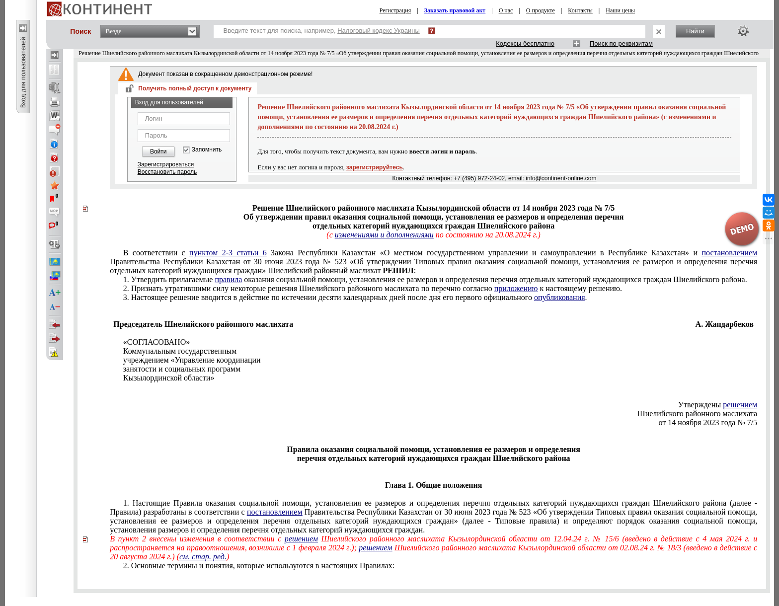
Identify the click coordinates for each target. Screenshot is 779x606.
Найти (695, 31)
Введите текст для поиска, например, (322, 30)
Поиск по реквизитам (621, 43)
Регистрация (395, 10)
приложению (516, 288)
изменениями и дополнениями (384, 234)
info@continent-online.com (561, 178)
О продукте (540, 10)
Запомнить (207, 150)
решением (740, 404)
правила (228, 279)
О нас (506, 10)
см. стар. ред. (203, 556)
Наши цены (620, 10)
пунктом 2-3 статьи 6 (228, 252)
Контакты (580, 10)
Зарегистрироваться (166, 164)
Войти (158, 151)
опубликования (559, 297)
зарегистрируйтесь (374, 167)
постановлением (729, 252)
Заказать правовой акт (455, 10)
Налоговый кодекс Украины (378, 30)
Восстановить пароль (167, 171)
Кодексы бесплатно (525, 43)
